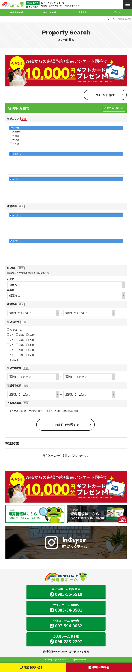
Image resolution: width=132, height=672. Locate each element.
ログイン (116, 12)
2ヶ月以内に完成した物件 (62, 410)
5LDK (30, 355)
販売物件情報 (16, 12)
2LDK (30, 339)
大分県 (15, 140)
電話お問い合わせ (33, 667)
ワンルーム (14, 329)
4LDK (30, 350)
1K (10, 334)
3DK (20, 344)
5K (10, 355)
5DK (20, 355)
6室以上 (13, 360)
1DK (20, 334)
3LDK (30, 344)
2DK (20, 339)
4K (10, 350)
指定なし (16, 128)
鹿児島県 (16, 132)
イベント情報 (49, 12)
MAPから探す (105, 95)
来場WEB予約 (99, 667)
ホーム (111, 19)
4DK (20, 350)
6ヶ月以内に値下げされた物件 (25, 410)
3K (10, 344)
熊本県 (15, 144)
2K (10, 339)
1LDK (30, 334)
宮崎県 (15, 136)
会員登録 (82, 12)
